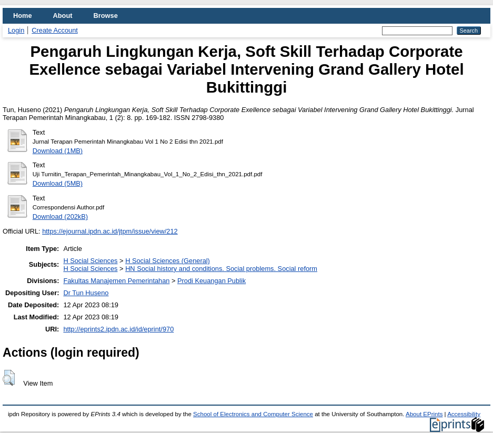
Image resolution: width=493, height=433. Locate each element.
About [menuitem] (63, 15)
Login (16, 30)
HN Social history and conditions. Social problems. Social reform (221, 269)
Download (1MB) (58, 151)
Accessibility (463, 414)
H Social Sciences (90, 261)
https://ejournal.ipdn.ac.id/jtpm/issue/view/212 (110, 231)
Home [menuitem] (22, 15)
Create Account (55, 30)
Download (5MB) (58, 183)
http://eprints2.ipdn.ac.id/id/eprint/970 (118, 329)
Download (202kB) (60, 216)
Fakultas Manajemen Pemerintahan (116, 281)
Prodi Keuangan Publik (211, 281)
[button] (9, 378)
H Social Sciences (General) (167, 261)
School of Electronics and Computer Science (253, 414)
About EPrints (424, 414)
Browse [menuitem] (106, 15)
